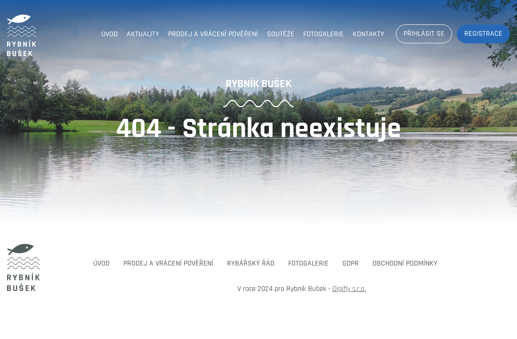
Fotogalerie (323, 34)
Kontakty (368, 34)
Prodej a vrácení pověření (213, 34)
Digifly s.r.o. (349, 289)
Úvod (109, 34)
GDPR (350, 263)
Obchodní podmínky (404, 263)
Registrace (483, 34)
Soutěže (280, 34)
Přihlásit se (424, 34)
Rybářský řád (251, 263)
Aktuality (143, 34)
